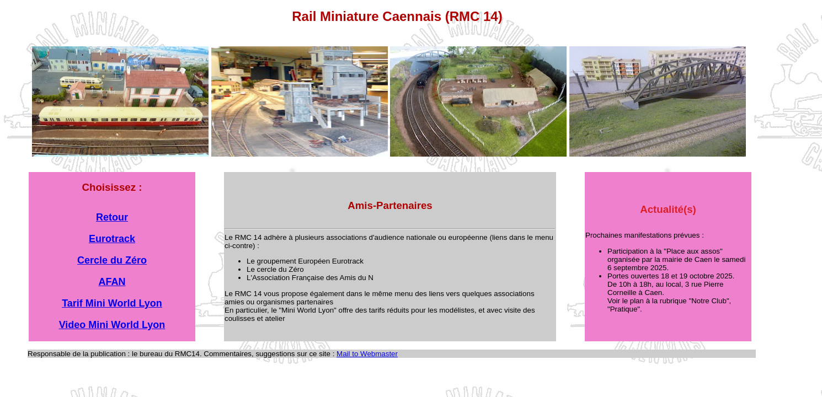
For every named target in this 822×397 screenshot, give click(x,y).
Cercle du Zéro (112, 260)
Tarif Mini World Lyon (112, 303)
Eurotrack (112, 238)
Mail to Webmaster (367, 354)
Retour (112, 217)
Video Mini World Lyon (112, 324)
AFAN (112, 281)
